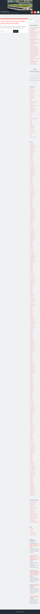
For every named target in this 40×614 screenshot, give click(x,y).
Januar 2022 (32, 188)
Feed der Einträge (33, 532)
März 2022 (31, 184)
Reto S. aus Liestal (33, 555)
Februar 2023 (32, 164)
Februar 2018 (32, 273)
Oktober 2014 (32, 347)
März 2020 (31, 227)
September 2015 (32, 326)
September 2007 (32, 494)
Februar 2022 (32, 186)
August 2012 (32, 391)
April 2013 (31, 380)
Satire (31, 124)
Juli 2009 (31, 454)
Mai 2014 (31, 356)
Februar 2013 (32, 384)
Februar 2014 (32, 362)
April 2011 (31, 421)
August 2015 (32, 328)
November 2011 (32, 408)
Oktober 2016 (32, 302)
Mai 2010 (31, 435)
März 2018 (31, 271)
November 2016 (32, 301)
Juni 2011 (31, 417)
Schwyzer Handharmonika (34, 522)
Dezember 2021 (32, 190)
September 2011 (32, 411)
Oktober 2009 (32, 448)
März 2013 (31, 382)
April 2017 (31, 291)
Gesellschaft (32, 107)
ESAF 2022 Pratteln (33, 513)
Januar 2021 (32, 210)
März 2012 (31, 400)
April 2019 (31, 247)
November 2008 (32, 469)
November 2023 (32, 147)
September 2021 (32, 195)
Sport (31, 133)
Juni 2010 (31, 434)
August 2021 (32, 197)
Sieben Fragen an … (33, 131)
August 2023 (32, 153)
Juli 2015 (31, 330)
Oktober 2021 (32, 194)
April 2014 (31, 358)
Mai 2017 (31, 290)
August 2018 (32, 262)
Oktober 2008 (32, 470)
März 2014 (31, 360)
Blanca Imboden (32, 505)
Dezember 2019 (32, 232)
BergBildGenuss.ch (33, 504)
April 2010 (31, 437)
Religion (31, 122)
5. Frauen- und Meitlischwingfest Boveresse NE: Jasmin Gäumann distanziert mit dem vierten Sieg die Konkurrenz (34, 33)
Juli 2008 (31, 476)
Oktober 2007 (32, 493)
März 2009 (31, 461)
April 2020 (31, 225)
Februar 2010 (32, 441)
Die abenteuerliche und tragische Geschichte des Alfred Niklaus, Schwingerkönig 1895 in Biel (34, 545)
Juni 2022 (31, 179)
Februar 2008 (32, 485)
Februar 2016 (32, 317)
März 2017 (31, 293)
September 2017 (32, 282)
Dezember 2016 (32, 299)
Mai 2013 (31, 378)
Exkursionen (32, 103)
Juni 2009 (31, 456)
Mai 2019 (31, 245)
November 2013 (32, 367)
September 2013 (32, 371)
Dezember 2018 (32, 254)
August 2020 (32, 219)
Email (30, 100)
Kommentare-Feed (33, 534)
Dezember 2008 (32, 467)
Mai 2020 (31, 223)
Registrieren (32, 529)
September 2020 (32, 218)
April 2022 (31, 182)
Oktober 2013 (32, 369)
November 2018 (32, 256)
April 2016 (31, 314)
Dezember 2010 (32, 428)
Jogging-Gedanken (33, 109)
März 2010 (31, 439)
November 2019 (32, 234)
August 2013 (32, 373)
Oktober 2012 (32, 389)
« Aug (34, 83)
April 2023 (31, 160)
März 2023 (31, 162)
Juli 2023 (31, 155)
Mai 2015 (31, 334)
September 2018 (32, 260)
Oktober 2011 (32, 410)
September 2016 (32, 304)
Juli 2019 (31, 242)
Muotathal (31, 113)
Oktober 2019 (32, 236)
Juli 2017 (31, 286)
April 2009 (31, 459)
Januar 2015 (32, 341)
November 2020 (32, 214)
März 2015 (31, 338)
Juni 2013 (31, 376)
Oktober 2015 (32, 325)
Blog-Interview (32, 94)
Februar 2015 (32, 339)
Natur (31, 116)
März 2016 (31, 315)
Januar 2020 (32, 230)
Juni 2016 (31, 310)
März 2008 (31, 483)
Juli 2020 (31, 221)
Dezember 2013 (32, 365)
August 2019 (32, 240)
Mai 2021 (31, 203)
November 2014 (32, 345)
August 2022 (32, 175)
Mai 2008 (31, 480)
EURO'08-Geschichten (33, 101)
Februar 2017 (32, 295)
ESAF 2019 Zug (32, 511)
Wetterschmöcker (33, 137)
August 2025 (32, 144)
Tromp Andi (31, 595)
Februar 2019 (32, 251)
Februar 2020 (32, 229)
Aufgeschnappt (32, 90)
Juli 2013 (31, 374)
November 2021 (32, 192)
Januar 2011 (32, 426)
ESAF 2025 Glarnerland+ (33, 515)
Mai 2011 (31, 419)
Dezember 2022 (32, 168)
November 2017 (32, 278)
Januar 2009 (32, 465)
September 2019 (32, 238)
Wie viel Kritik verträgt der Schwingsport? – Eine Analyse (34, 585)
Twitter (31, 135)
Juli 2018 (31, 264)
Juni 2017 (31, 288)
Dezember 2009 (32, 445)
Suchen (31, 19)
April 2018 (31, 269)
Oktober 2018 (32, 258)
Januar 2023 (32, 166)
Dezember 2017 (32, 277)
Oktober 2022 (32, 171)
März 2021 (31, 206)
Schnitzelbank (32, 127)
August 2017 (32, 284)
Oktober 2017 (32, 280)
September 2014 (32, 349)
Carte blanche (32, 98)
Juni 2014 (31, 354)
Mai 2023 (31, 158)
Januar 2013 (32, 386)
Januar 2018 (32, 275)
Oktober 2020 (32, 216)
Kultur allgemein (32, 111)
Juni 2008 (31, 478)
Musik (31, 114)
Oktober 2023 (32, 149)
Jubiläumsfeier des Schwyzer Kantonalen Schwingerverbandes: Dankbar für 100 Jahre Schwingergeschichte (34, 61)
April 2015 (31, 336)
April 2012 (31, 398)
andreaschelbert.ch (33, 502)
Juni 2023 (31, 157)
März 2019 (31, 249)
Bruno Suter (32, 96)
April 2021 (31, 205)
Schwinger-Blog (4, 11)
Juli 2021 (31, 199)
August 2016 (32, 306)
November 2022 (32, 170)
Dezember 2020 (32, 212)
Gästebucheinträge (33, 105)
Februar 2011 (32, 424)
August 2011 (32, 413)
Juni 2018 (31, 266)
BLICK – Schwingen (33, 507)
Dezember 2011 (32, 406)
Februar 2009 (32, 463)
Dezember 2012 (32, 387)
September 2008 (32, 472)
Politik (31, 120)
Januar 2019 (32, 253)
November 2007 (32, 491)
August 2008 (32, 474)
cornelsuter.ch (32, 509)
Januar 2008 (32, 487)
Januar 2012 (32, 404)
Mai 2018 (31, 267)
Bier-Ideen (31, 92)
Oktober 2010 (32, 432)
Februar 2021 (32, 208)
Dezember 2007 (32, 489)
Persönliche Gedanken (33, 118)
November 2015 (32, 323)
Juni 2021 (31, 201)
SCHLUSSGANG (32, 520)
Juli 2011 (31, 415)
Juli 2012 (31, 393)
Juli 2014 (31, 352)
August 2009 (32, 452)
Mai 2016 (31, 312)
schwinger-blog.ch (20, 611)
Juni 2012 (31, 395)
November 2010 (32, 430)
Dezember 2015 (32, 321)
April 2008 (31, 482)
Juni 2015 (31, 332)
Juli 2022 (31, 177)
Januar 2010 (32, 443)
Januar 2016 (32, 319)
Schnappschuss (32, 125)
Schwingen (31, 129)
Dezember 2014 (32, 343)
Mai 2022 (31, 181)
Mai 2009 (31, 458)
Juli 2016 (31, 308)
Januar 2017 (32, 297)
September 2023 (32, 151)
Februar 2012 (32, 402)
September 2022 (32, 173)
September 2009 (32, 450)
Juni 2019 (31, 243)
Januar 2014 (32, 363)
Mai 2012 (31, 397)
